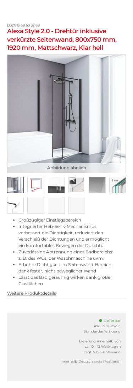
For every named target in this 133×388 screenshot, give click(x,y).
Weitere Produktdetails (31, 293)
